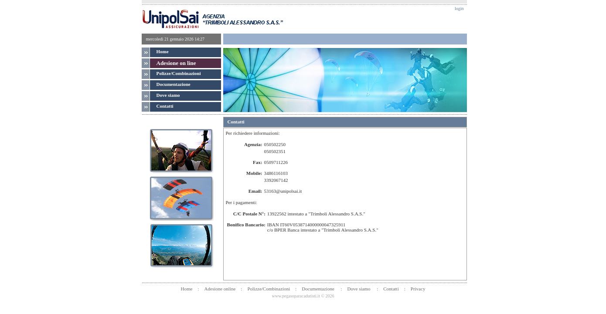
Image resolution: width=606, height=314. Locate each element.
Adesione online (220, 288)
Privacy (418, 288)
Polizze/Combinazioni (179, 73)
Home (163, 51)
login (459, 8)
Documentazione (318, 288)
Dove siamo (359, 288)
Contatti (390, 288)
